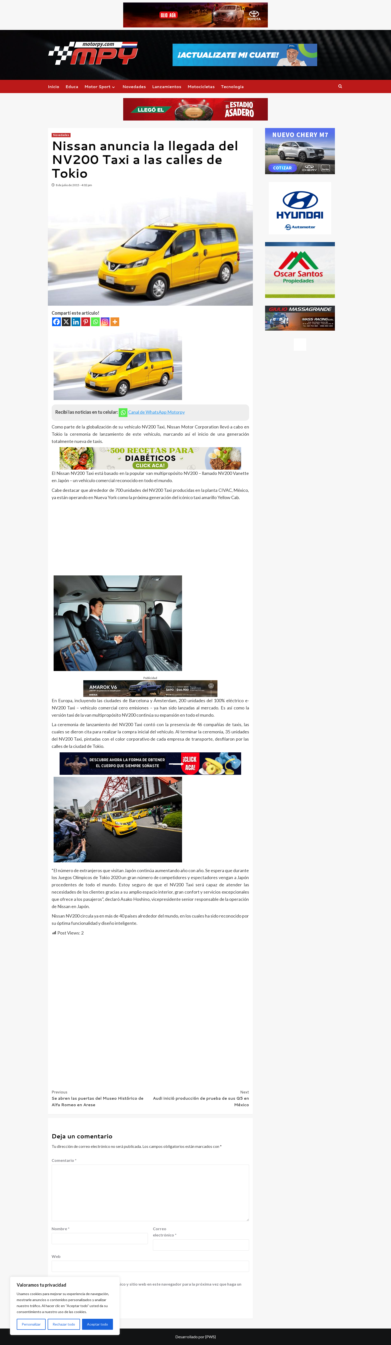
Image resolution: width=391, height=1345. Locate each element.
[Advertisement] (150, 538)
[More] (114, 321)
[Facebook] (56, 321)
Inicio (53, 86)
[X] (66, 321)
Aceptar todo (97, 1324)
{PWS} (210, 1336)
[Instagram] (105, 321)
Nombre (61, 1228)
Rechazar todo (64, 1324)
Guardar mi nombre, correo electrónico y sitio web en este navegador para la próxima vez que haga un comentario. (147, 1287)
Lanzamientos (166, 86)
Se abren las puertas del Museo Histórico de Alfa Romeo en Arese (101, 1098)
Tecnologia (232, 86)
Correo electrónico (165, 1231)
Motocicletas (201, 86)
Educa (72, 86)
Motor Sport (100, 86)
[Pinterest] (85, 321)
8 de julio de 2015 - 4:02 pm (74, 185)
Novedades (134, 86)
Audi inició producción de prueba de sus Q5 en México (199, 1098)
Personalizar (31, 1324)
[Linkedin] (76, 321)
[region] (65, 1306)
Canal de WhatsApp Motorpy (156, 412)
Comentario (64, 1160)
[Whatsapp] (95, 321)
